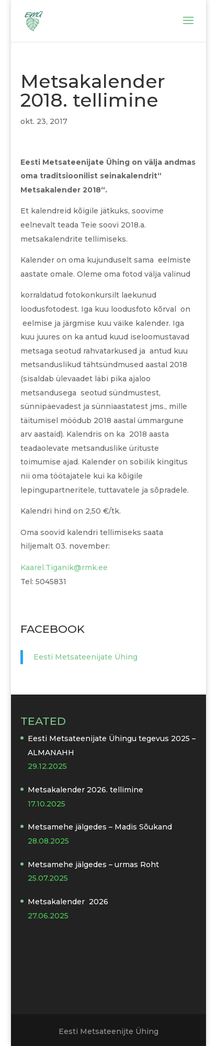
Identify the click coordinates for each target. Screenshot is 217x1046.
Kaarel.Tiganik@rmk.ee (64, 567)
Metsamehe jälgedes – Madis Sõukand (100, 827)
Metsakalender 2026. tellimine (85, 789)
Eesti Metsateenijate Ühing (85, 657)
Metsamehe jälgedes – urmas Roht (93, 864)
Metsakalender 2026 (68, 901)
